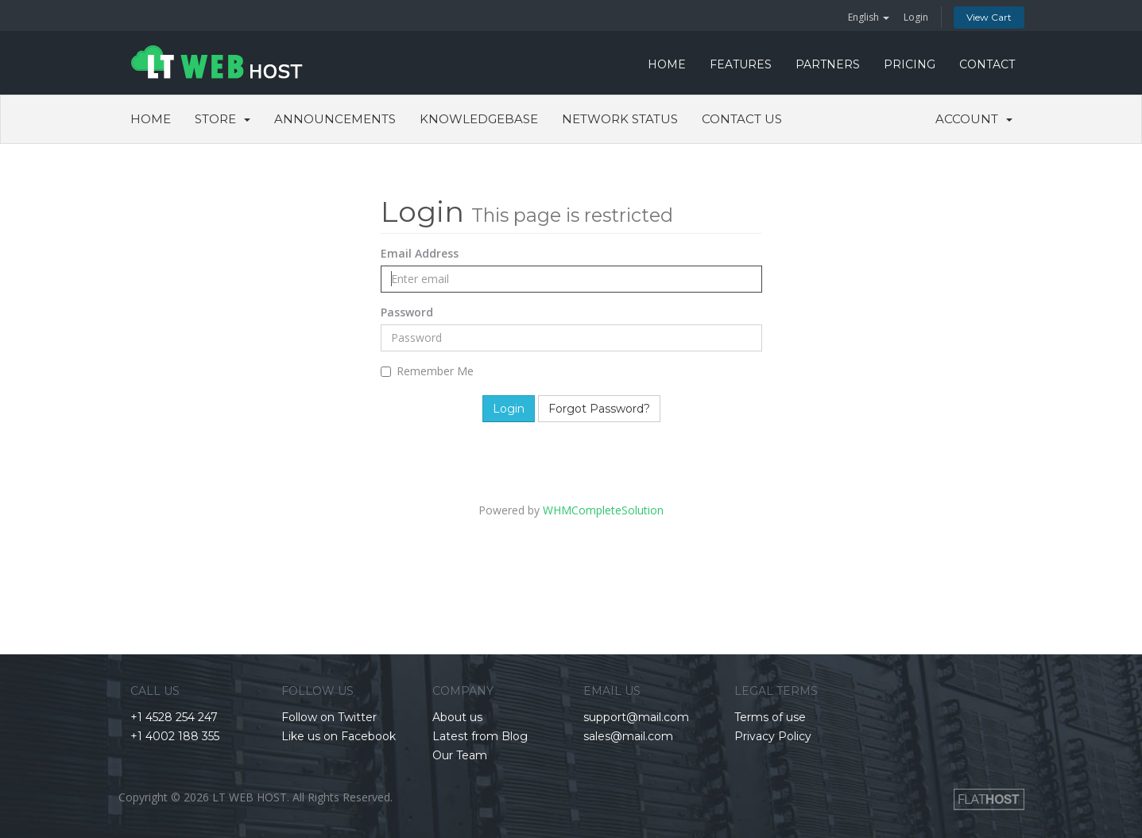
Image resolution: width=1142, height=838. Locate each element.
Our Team (459, 755)
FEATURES (741, 64)
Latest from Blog (480, 736)
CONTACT (987, 64)
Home (150, 118)
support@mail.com (636, 717)
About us (457, 717)
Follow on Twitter (329, 717)
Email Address (420, 253)
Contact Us (742, 118)
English (868, 17)
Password (407, 312)
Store (222, 118)
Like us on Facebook (338, 736)
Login (916, 17)
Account (973, 118)
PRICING (909, 64)
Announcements (335, 118)
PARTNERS (828, 64)
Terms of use (770, 717)
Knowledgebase (479, 118)
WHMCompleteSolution (603, 510)
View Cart (989, 17)
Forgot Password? (599, 409)
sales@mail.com (628, 736)
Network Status (620, 118)
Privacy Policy (772, 736)
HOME (667, 64)
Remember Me (427, 370)
